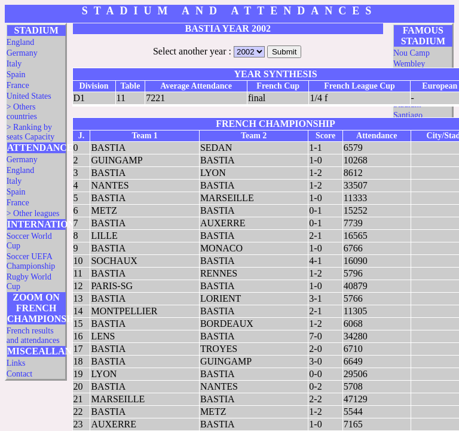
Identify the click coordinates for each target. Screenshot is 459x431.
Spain (16, 74)
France (18, 85)
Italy (14, 63)
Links (16, 363)
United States (29, 96)
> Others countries (22, 111)
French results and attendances (33, 335)
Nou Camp (411, 52)
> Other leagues (33, 213)
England (21, 42)
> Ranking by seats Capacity (30, 132)
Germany (22, 52)
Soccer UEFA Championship (31, 261)
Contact (20, 373)
